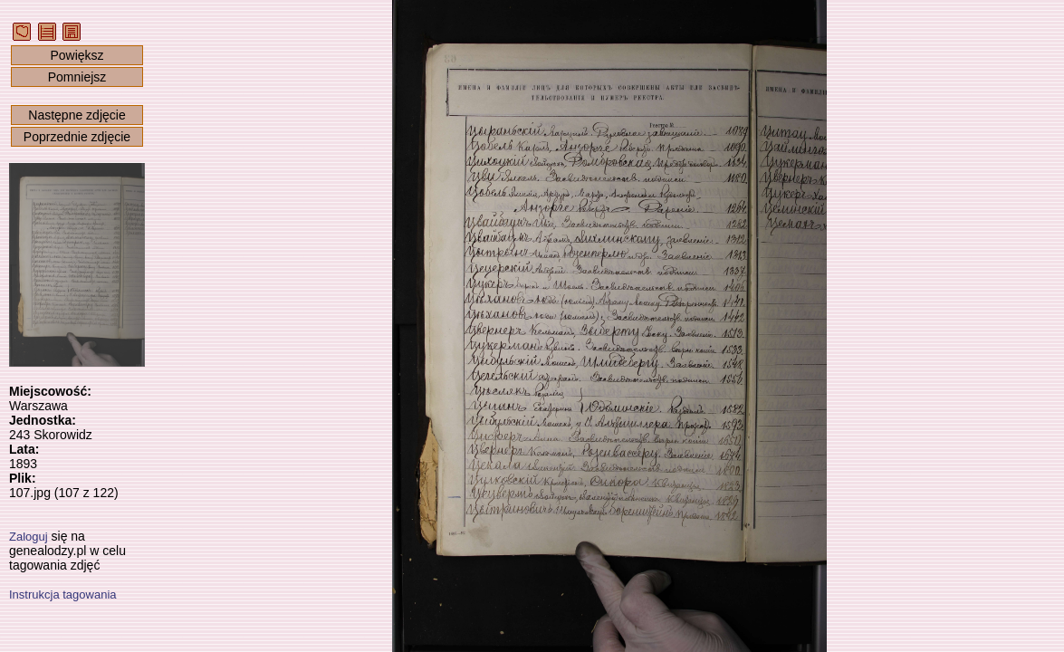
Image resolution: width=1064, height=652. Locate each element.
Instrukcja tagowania (63, 594)
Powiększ (76, 55)
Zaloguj (28, 536)
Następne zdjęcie (76, 115)
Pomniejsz (77, 77)
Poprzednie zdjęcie (77, 136)
